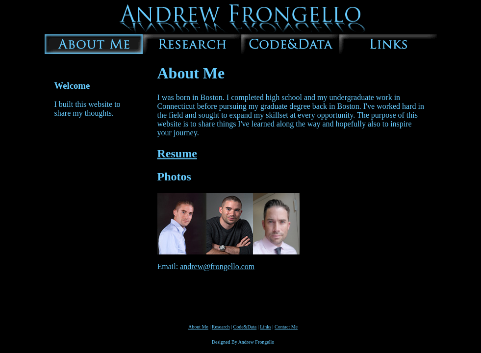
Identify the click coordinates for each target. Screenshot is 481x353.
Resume (177, 153)
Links (265, 326)
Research (221, 326)
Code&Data (245, 326)
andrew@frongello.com (217, 266)
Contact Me (286, 326)
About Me (198, 326)
